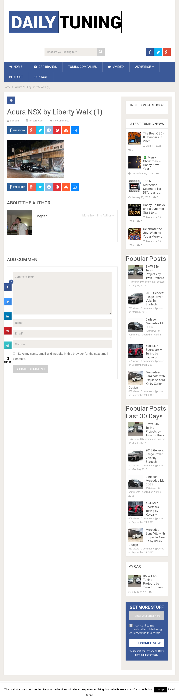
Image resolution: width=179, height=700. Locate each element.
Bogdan (14, 120)
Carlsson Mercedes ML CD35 (155, 323)
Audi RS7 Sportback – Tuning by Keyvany (154, 351)
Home (7, 87)
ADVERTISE (143, 67)
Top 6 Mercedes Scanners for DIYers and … (152, 186)
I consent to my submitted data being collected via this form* (145, 629)
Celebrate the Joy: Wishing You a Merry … (153, 232)
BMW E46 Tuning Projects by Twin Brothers (155, 272)
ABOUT (16, 77)
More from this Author (98, 215)
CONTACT (41, 77)
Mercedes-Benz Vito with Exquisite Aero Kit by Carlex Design (146, 380)
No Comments (61, 120)
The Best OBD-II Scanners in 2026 (153, 137)
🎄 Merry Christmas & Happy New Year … (152, 163)
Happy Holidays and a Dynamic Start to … (154, 208)
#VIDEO (116, 67)
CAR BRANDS (45, 67)
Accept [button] (161, 689)
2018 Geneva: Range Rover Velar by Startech (155, 298)
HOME (15, 67)
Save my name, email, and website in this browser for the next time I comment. (60, 356)
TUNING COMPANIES (82, 67)
